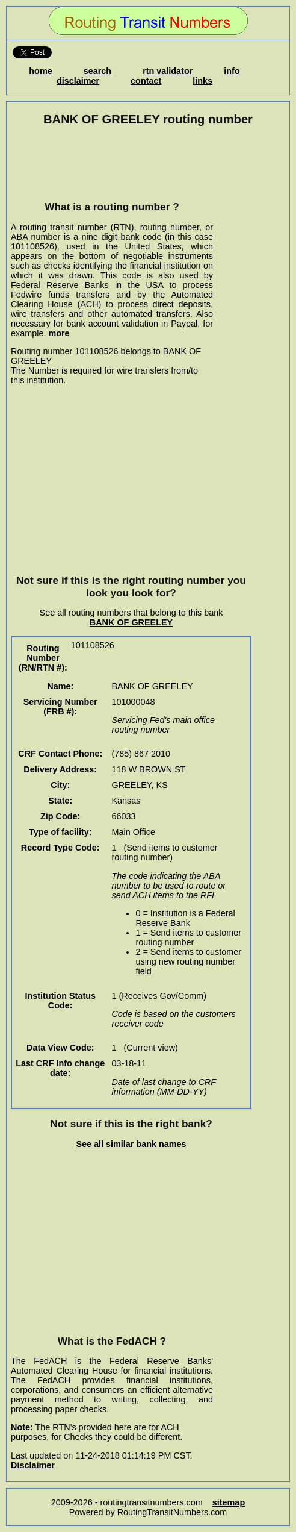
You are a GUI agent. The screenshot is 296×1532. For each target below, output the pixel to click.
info (231, 71)
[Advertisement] (112, 163)
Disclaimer (33, 1465)
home (40, 71)
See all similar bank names (131, 1144)
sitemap (228, 1502)
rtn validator (168, 71)
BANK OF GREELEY (131, 622)
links (202, 81)
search (97, 71)
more (58, 333)
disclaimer (78, 81)
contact (146, 81)
